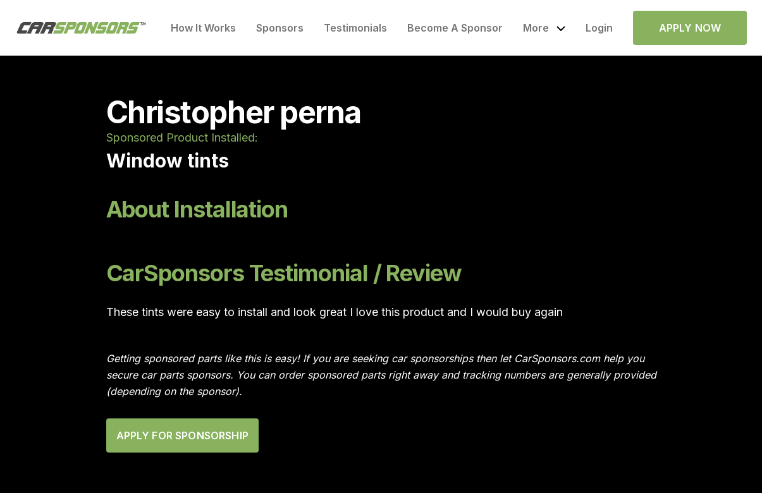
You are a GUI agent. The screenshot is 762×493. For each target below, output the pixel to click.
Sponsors (280, 27)
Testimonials (355, 27)
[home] (81, 28)
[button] (544, 27)
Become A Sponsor (455, 27)
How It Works (203, 27)
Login (599, 27)
